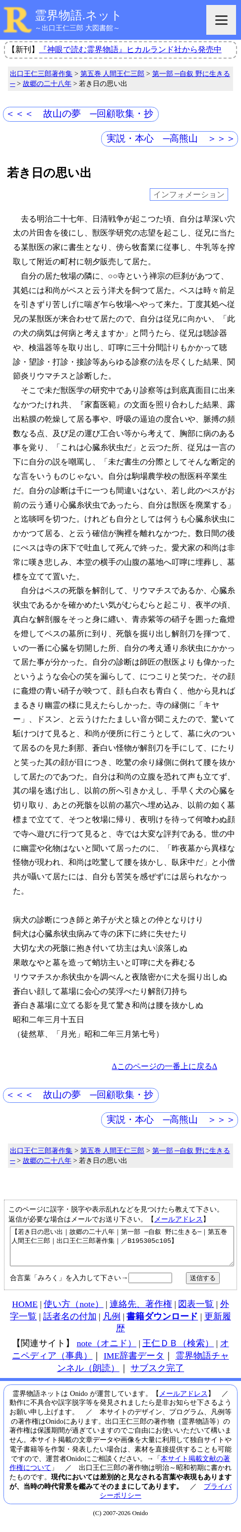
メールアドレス (178, 1219)
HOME (25, 1311)
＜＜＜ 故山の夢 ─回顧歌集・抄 (79, 113)
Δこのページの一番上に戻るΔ (164, 1066)
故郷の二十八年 (47, 83)
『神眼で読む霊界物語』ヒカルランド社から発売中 (130, 49)
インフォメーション (189, 194)
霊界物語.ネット (78, 15)
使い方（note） (73, 1311)
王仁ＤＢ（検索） (178, 1351)
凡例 (111, 1324)
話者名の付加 (70, 1324)
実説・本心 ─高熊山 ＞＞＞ (171, 138)
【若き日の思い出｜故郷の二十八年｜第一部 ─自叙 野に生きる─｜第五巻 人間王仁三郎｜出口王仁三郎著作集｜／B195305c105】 (122, 1250)
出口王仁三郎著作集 (41, 73)
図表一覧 (196, 1311)
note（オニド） (106, 1351)
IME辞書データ (134, 1363)
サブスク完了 (157, 1375)
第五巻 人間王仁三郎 (112, 73)
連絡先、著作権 (141, 1311)
